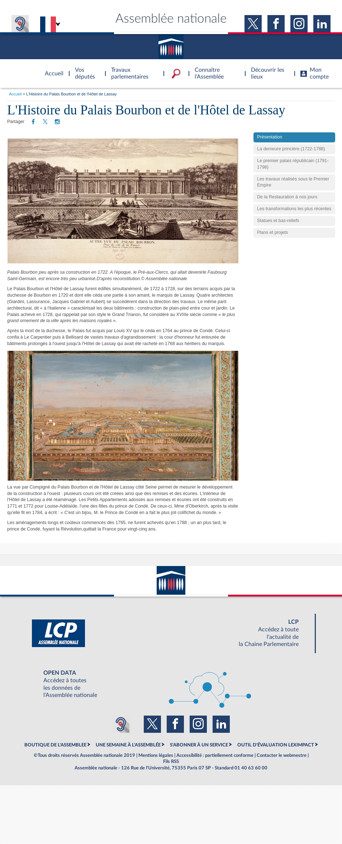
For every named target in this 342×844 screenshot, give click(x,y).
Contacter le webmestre (282, 755)
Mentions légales (155, 755)
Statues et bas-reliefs (278, 232)
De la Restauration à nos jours (287, 208)
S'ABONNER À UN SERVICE (199, 745)
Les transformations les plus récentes (294, 220)
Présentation (269, 148)
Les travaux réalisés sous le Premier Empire (293, 193)
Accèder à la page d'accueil (51, 69)
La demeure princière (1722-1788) (291, 160)
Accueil (15, 94)
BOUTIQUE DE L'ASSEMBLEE (55, 745)
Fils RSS (171, 761)
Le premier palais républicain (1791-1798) (292, 175)
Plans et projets (272, 243)
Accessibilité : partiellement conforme (214, 755)
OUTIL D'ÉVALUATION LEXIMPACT (275, 745)
